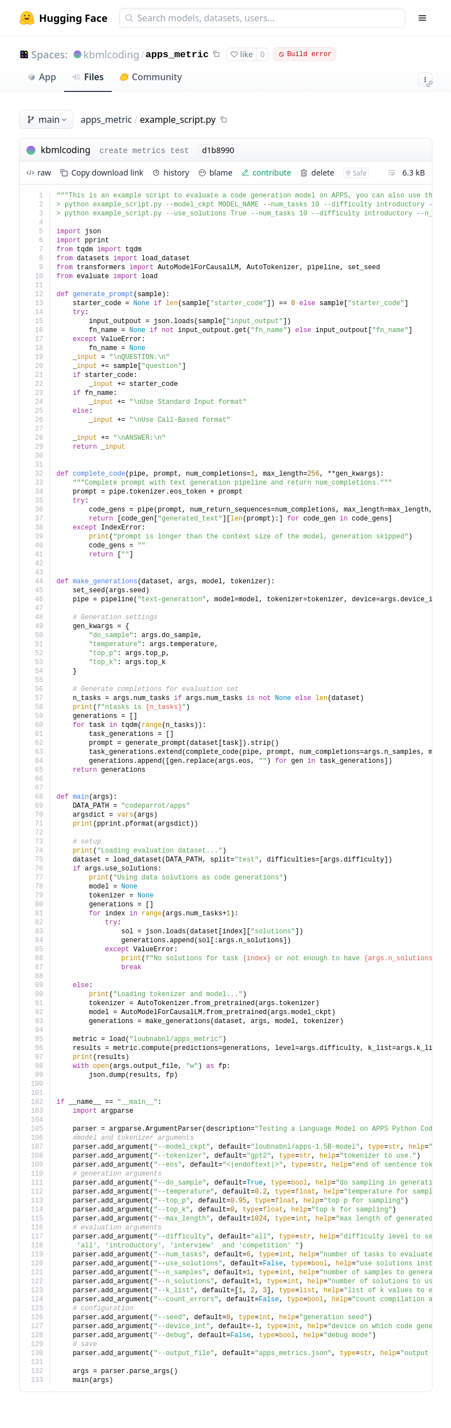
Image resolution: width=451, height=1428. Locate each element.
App (41, 77)
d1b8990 (218, 150)
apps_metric (177, 54)
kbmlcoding (112, 54)
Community (151, 77)
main (47, 119)
